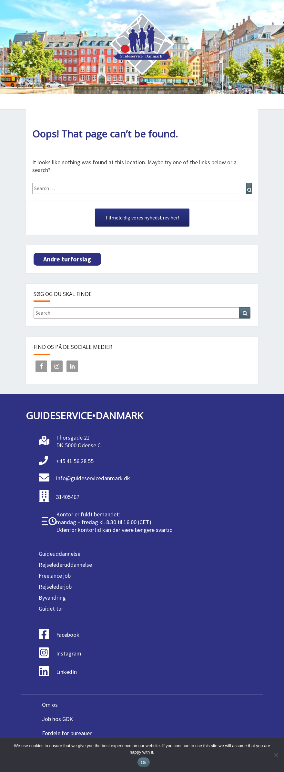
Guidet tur (51, 608)
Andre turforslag (67, 259)
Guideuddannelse (59, 553)
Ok (143, 762)
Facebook (67, 634)
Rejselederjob (55, 586)
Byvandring (52, 597)
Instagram (68, 653)
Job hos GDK (57, 719)
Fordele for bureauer (67, 733)
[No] (276, 755)
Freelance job (55, 575)
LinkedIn (66, 672)
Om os (50, 704)
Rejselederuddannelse (65, 564)
